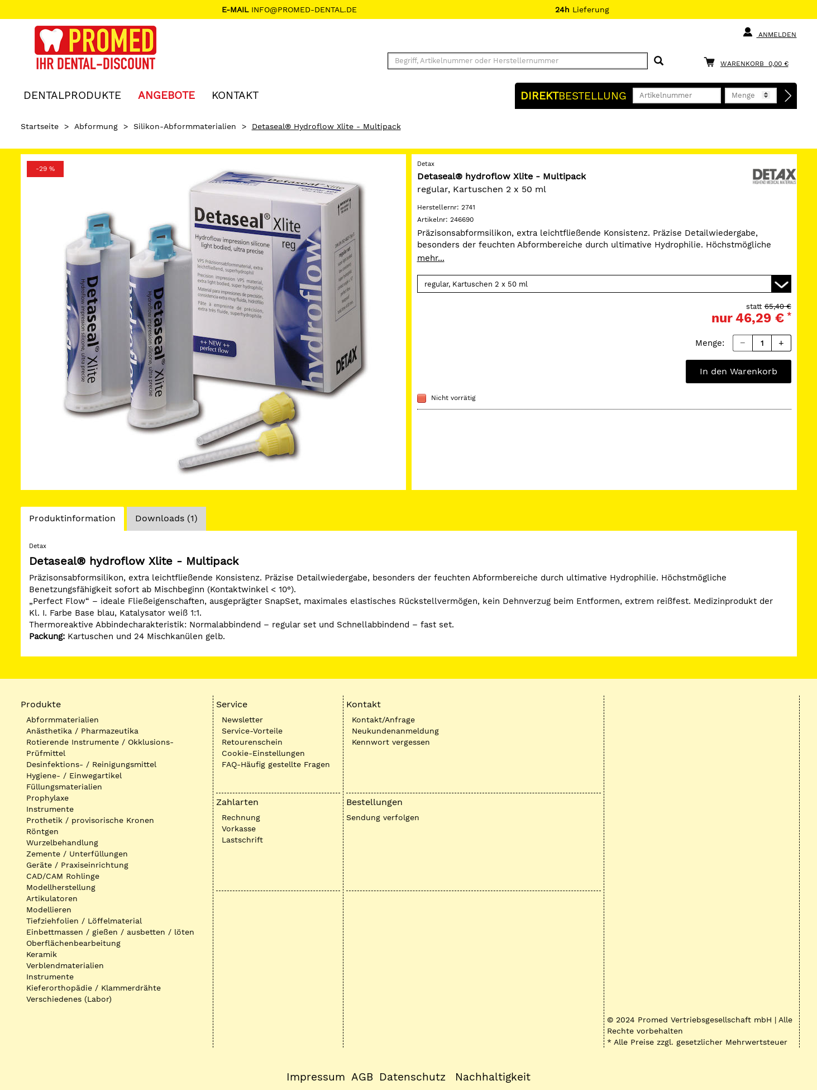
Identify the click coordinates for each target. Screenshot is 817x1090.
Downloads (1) (166, 518)
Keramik (41, 954)
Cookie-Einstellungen (263, 753)
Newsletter (242, 719)
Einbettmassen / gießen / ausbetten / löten (110, 931)
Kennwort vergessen (391, 741)
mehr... (431, 258)
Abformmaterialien (62, 719)
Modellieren (48, 909)
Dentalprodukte (72, 94)
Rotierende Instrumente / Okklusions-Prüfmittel (100, 747)
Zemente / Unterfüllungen (77, 853)
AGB (362, 1077)
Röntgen (42, 831)
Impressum (315, 1077)
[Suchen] (659, 61)
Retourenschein (252, 741)
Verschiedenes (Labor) (69, 998)
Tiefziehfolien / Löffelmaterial (84, 920)
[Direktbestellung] (788, 96)
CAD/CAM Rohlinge (62, 876)
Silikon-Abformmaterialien (184, 126)
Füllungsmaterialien (64, 786)
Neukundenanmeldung (395, 730)
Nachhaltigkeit (493, 1077)
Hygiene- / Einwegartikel (74, 775)
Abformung (96, 126)
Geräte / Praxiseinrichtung (77, 864)
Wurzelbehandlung (62, 842)
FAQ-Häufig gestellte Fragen (276, 764)
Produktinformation (72, 521)
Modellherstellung (60, 887)
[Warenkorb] (748, 61)
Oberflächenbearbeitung (73, 943)
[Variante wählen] (604, 284)
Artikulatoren (52, 898)
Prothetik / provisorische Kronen (90, 820)
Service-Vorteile (252, 730)
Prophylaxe (47, 797)
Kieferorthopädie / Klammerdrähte (93, 987)
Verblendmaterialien (65, 965)
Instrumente (50, 809)
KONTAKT (235, 94)
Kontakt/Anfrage (383, 719)
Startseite (40, 126)
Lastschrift (242, 839)
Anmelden (769, 32)
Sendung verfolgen (382, 817)
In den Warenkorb (738, 371)
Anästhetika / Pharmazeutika (82, 730)
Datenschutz (412, 1077)
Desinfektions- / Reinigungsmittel (91, 764)
